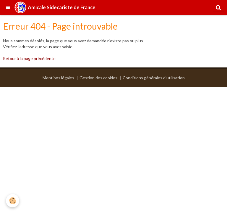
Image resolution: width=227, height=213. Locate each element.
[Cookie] (12, 200)
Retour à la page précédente (29, 58)
